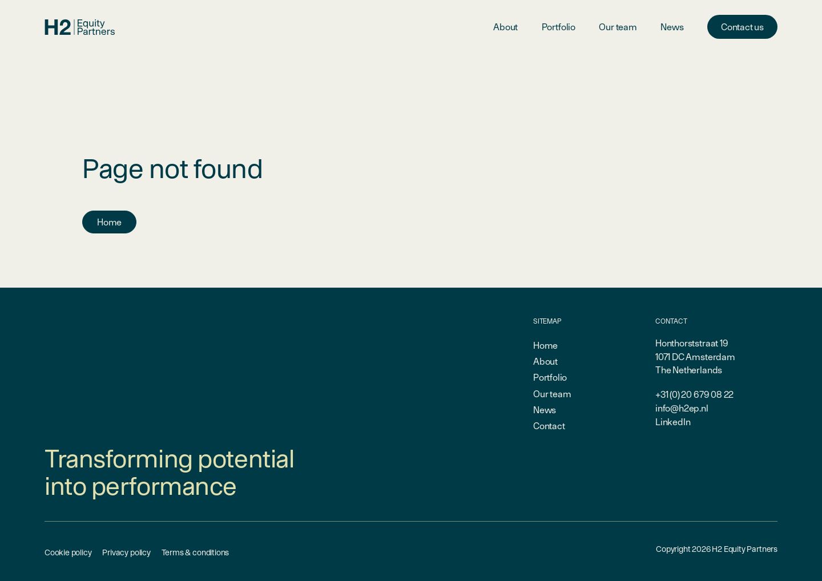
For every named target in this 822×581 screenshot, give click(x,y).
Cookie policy (68, 552)
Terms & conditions (195, 552)
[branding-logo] (80, 27)
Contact (549, 426)
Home (109, 222)
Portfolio (558, 27)
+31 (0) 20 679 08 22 (694, 394)
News (671, 27)
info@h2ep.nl (681, 408)
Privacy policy (126, 552)
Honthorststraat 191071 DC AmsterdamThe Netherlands (695, 357)
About (505, 27)
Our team (618, 27)
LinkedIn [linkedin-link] (673, 422)
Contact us (742, 27)
